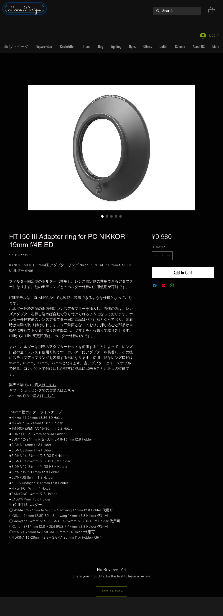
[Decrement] (155, 256)
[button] (215, 9)
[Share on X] (180, 285)
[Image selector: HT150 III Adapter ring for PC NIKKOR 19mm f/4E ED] (102, 216)
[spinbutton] (162, 256)
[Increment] (169, 256)
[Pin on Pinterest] (163, 285)
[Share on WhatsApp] (172, 285)
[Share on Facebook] (154, 285)
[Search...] (176, 11)
